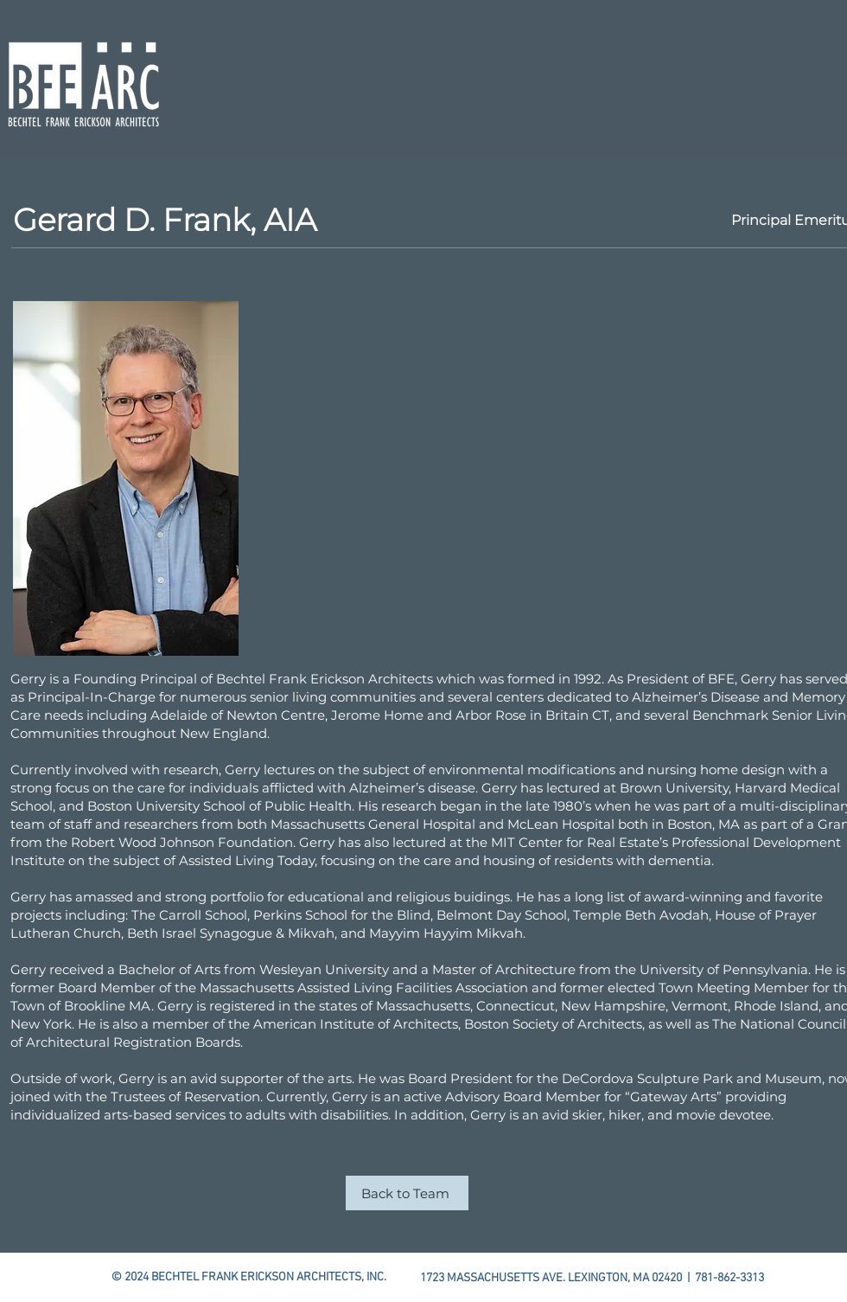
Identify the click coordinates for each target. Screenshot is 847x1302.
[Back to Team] (407, 1193)
